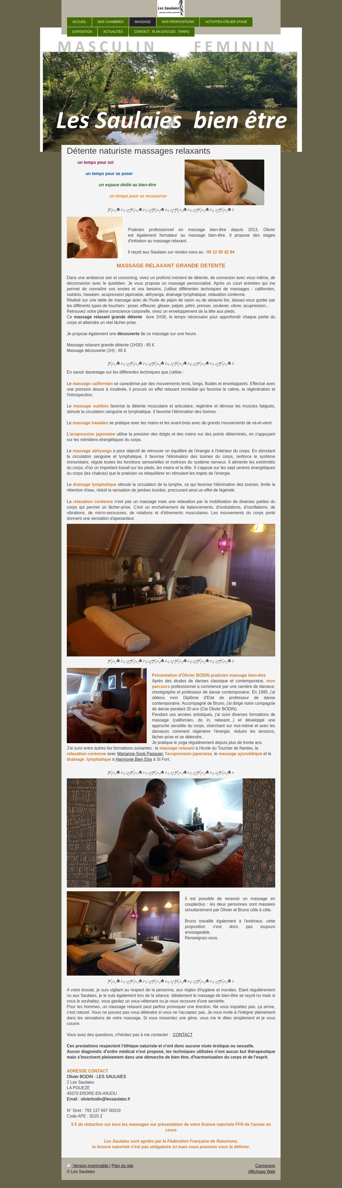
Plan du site (123, 1165)
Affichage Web (261, 1171)
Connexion (265, 1165)
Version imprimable (88, 1165)
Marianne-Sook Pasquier (140, 753)
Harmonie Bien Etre (134, 759)
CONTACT (183, 1034)
